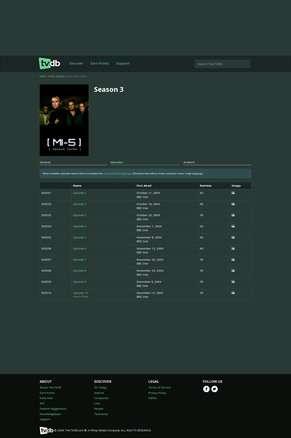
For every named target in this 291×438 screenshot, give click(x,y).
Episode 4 (79, 226)
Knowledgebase (50, 414)
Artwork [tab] (189, 162)
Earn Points (100, 63)
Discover (76, 63)
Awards (99, 393)
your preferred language (117, 173)
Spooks (60, 76)
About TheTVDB (50, 387)
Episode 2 (79, 204)
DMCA (152, 398)
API (42, 403)
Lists (97, 403)
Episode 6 (79, 248)
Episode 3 (79, 215)
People (98, 408)
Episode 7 (79, 259)
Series (51, 76)
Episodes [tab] (117, 162)
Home (43, 76)
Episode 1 (79, 193)
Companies (101, 398)
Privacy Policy (157, 393)
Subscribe (46, 398)
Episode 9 (79, 281)
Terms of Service (159, 387)
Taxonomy (101, 414)
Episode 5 (79, 237)
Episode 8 (79, 270)
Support (123, 63)
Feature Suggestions (53, 408)
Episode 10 (80, 293)
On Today (100, 387)
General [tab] (45, 162)
